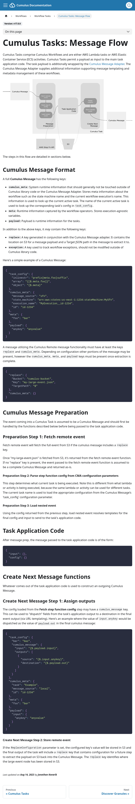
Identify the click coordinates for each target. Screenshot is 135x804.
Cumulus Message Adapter (106, 64)
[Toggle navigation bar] (5, 5)
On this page (13, 32)
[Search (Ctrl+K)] (129, 5)
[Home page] (6, 16)
